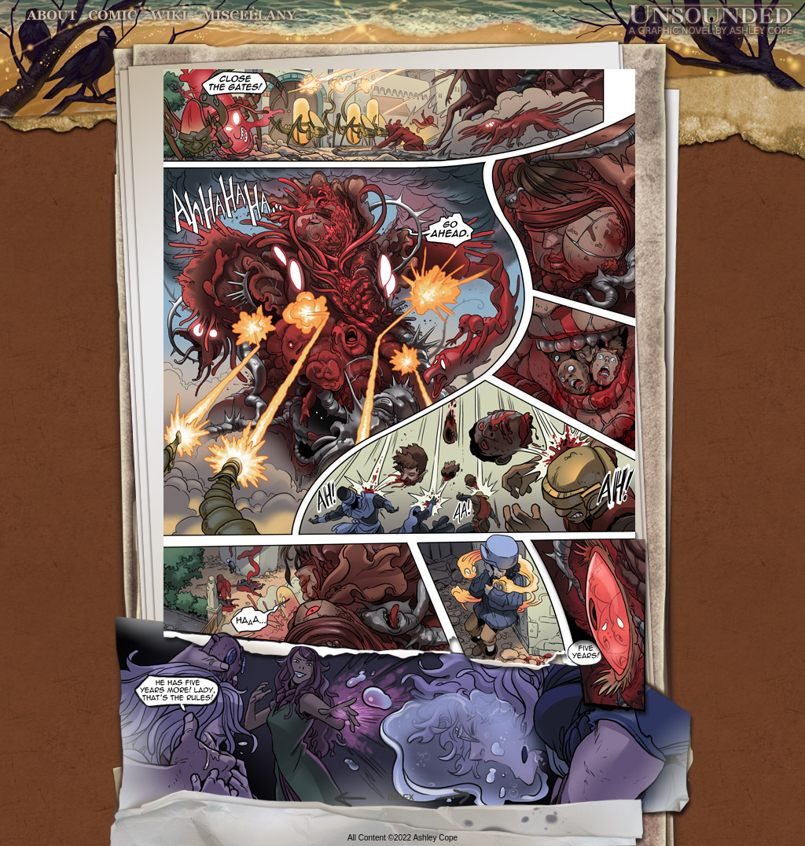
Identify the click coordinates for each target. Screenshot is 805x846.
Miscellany (249, 15)
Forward (458, 797)
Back (344, 797)
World (169, 15)
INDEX (401, 797)
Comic (113, 15)
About (53, 15)
